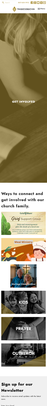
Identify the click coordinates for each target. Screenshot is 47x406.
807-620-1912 (23, 2)
